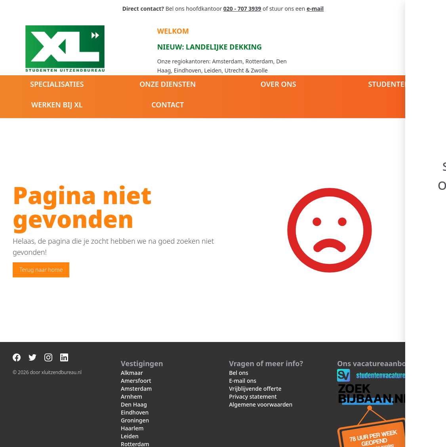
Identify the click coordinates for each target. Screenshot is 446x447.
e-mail (315, 8)
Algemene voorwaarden (260, 404)
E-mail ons (242, 380)
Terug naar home (41, 269)
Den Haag (134, 404)
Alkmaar (132, 372)
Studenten (389, 84)
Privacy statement (253, 396)
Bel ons (238, 372)
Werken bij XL (57, 104)
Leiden (130, 436)
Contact (167, 104)
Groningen (135, 420)
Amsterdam (136, 388)
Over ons (278, 84)
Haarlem (132, 428)
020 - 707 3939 (242, 8)
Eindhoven (135, 412)
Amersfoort (136, 380)
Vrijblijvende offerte (255, 388)
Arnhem (131, 396)
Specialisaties (57, 84)
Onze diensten (167, 84)
